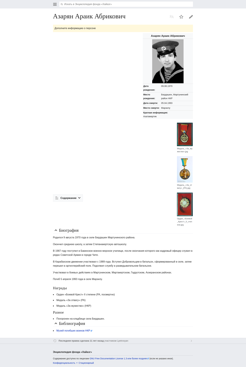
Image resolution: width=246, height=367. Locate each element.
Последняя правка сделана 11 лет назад (81, 341)
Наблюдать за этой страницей (181, 17)
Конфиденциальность (64, 363)
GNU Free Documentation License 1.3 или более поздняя (118, 358)
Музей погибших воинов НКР (73, 330)
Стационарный (86, 363)
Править (191, 17)
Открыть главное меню (55, 4)
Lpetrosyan (122, 341)
